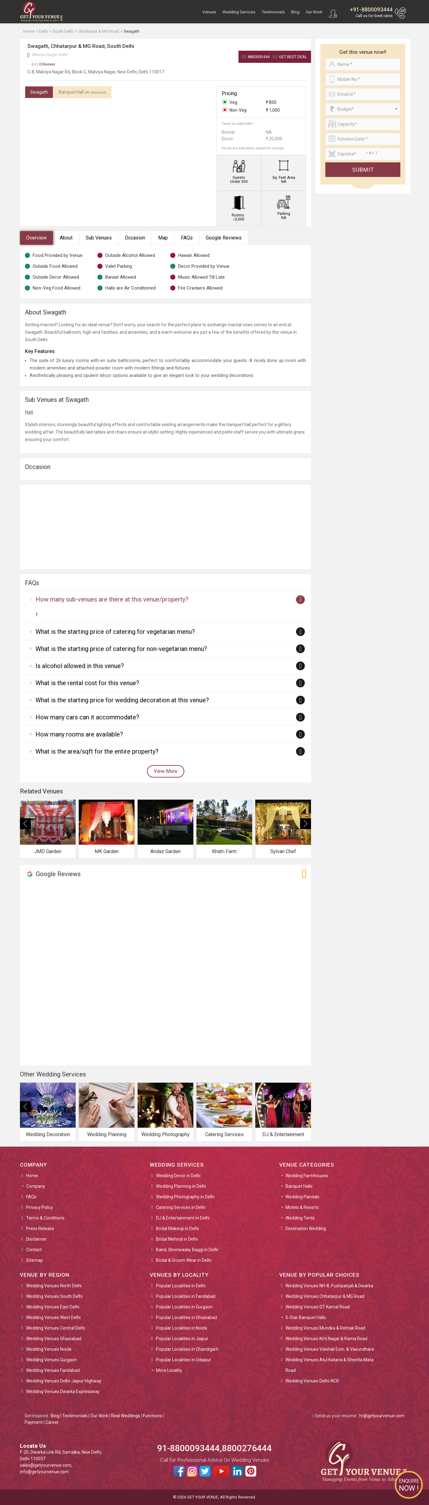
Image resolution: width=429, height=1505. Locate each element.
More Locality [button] (169, 1370)
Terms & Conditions (45, 1217)
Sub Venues (99, 238)
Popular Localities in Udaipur (183, 1359)
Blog (295, 12)
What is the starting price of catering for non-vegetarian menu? (121, 649)
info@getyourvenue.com (44, 1471)
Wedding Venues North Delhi (54, 1285)
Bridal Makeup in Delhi (177, 1228)
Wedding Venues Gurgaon (51, 1359)
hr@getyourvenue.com (381, 1415)
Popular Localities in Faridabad (185, 1296)
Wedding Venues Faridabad (53, 1370)
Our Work (314, 12)
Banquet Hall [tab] (82, 92)
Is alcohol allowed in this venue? (79, 666)
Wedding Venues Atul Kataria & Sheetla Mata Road (329, 1365)
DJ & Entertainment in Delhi (183, 1217)
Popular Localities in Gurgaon (184, 1306)
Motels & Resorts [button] (302, 1207)
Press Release (40, 1228)
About (66, 238)
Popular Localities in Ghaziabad (186, 1317)
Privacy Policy (39, 1207)
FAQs (187, 238)
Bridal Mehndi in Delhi (177, 1239)
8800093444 (256, 56)
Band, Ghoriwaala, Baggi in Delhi (187, 1249)
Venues (209, 12)
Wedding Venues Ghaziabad (53, 1338)
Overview (36, 238)
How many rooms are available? (79, 734)
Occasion (135, 238)
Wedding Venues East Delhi (52, 1306)
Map (163, 238)
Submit (363, 169)
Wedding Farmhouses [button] (306, 1175)
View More (165, 771)
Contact (34, 1249)
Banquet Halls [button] (299, 1186)
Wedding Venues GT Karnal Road (317, 1306)
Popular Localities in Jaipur (182, 1338)
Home (32, 1175)
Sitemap (34, 1260)
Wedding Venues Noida (48, 1349)
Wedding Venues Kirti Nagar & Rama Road (326, 1338)
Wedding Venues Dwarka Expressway (63, 1391)
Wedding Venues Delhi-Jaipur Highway (63, 1380)
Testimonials (273, 12)
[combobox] (362, 109)
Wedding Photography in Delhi (185, 1196)
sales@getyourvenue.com (45, 1465)
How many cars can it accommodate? (87, 717)
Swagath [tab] (39, 92)
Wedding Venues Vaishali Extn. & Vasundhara (329, 1349)
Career (52, 1422)
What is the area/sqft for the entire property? (96, 751)
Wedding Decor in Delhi (178, 1175)
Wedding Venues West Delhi (53, 1317)
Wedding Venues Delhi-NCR (312, 1380)
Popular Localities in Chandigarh (187, 1349)
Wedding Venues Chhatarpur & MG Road (324, 1296)
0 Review (43, 64)
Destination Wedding (305, 1228)
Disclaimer (36, 1239)
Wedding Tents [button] (300, 1217)
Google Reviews (224, 238)
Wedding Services (238, 12)
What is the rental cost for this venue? (87, 683)
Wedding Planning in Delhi (181, 1186)
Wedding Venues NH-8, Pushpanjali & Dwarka (329, 1285)
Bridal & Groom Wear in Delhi (183, 1260)
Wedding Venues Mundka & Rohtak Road (325, 1328)
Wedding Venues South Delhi (54, 1296)
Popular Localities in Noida (181, 1328)
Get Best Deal (290, 56)
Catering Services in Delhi (180, 1207)
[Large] (362, 154)
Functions (152, 1415)
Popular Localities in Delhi (180, 1285)
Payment (34, 1422)
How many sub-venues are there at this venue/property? (111, 599)
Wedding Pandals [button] (302, 1196)
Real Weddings (125, 1415)
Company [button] (35, 1186)
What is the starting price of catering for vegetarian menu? (115, 631)
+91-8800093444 (371, 9)
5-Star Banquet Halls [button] (305, 1317)
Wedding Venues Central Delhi (55, 1328)
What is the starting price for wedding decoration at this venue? (122, 700)
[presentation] (25, 823)
